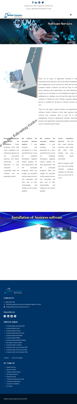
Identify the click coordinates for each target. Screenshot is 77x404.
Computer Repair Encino (13, 328)
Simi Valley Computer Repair (14, 342)
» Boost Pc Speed (11, 369)
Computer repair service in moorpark (16, 349)
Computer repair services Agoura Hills (16, 347)
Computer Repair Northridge (14, 335)
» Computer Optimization (13, 381)
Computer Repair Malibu (13, 338)
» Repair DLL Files (11, 376)
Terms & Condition (17, 358)
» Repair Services (11, 367)
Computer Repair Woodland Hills (15, 326)
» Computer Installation (12, 383)
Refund (7, 358)
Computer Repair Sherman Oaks (15, 333)
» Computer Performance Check (15, 379)
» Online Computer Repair (13, 372)
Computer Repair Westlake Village (16, 340)
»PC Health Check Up (12, 374)
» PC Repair (9, 386)
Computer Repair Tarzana (13, 330)
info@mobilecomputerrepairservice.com (17, 307)
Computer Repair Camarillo (14, 345)
